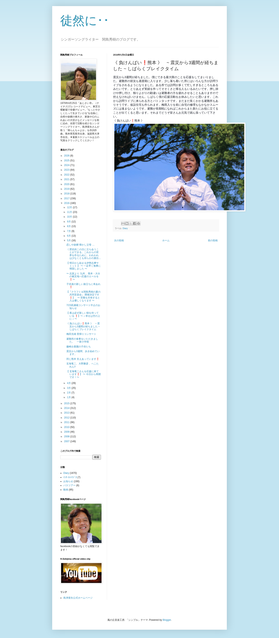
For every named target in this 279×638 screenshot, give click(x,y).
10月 (70, 216)
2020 (67, 184)
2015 (67, 403)
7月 (69, 231)
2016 (67, 203)
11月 (70, 212)
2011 (67, 422)
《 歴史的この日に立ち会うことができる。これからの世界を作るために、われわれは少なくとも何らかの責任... (83, 254)
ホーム (166, 240)
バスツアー (69, 485)
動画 (65, 489)
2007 (67, 441)
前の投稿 (213, 240)
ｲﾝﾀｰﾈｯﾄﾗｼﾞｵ (70, 477)
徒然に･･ (84, 20)
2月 (69, 392)
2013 (67, 412)
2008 (67, 436)
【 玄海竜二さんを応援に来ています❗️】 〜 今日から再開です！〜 (83, 374)
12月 (70, 207)
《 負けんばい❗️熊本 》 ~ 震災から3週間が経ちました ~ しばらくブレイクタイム (83, 326)
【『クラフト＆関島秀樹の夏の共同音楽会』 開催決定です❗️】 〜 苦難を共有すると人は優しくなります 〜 (83, 296)
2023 (67, 169)
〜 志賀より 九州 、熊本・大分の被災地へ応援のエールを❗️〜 (83, 276)
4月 (69, 383)
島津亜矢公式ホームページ (78, 597)
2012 (67, 417)
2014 (67, 408)
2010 (67, 427)
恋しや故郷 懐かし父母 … (80, 244)
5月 (69, 240)
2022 (67, 174)
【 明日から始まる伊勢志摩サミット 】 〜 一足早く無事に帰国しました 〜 (83, 266)
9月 (69, 221)
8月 (69, 226)
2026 (67, 155)
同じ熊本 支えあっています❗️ (82, 359)
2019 (67, 189)
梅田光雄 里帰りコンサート (81, 334)
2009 (67, 431)
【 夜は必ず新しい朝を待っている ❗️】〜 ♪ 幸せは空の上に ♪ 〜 (83, 315)
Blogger (167, 620)
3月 (69, 388)
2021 (67, 179)
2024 (67, 165)
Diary (125, 228)
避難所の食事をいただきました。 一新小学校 (82, 340)
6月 (69, 235)
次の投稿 (119, 240)
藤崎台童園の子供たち (78, 346)
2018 (67, 193)
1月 (69, 397)
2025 (67, 160)
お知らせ (68, 481)
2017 (67, 198)
